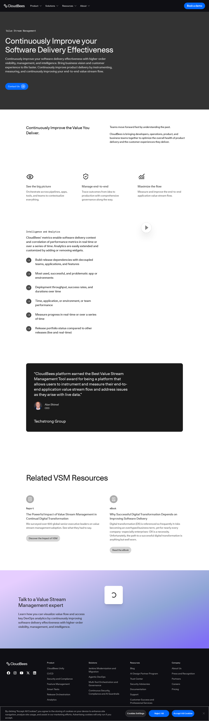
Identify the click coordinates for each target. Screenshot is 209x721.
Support (134, 694)
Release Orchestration (58, 694)
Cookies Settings (135, 713)
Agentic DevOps (97, 677)
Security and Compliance (60, 678)
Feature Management (58, 684)
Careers (176, 684)
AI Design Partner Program (144, 673)
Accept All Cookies (183, 713)
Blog (132, 668)
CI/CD (50, 673)
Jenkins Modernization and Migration (102, 670)
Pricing (175, 689)
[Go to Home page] (14, 5)
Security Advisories (140, 684)
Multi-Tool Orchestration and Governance (103, 684)
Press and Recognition (183, 673)
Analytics (51, 699)
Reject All (159, 713)
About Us (176, 668)
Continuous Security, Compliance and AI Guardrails (104, 692)
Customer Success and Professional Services (142, 701)
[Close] (203, 713)
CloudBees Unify (55, 668)
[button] (36, 6)
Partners (176, 678)
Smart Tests (53, 689)
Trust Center (136, 678)
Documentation (138, 689)
